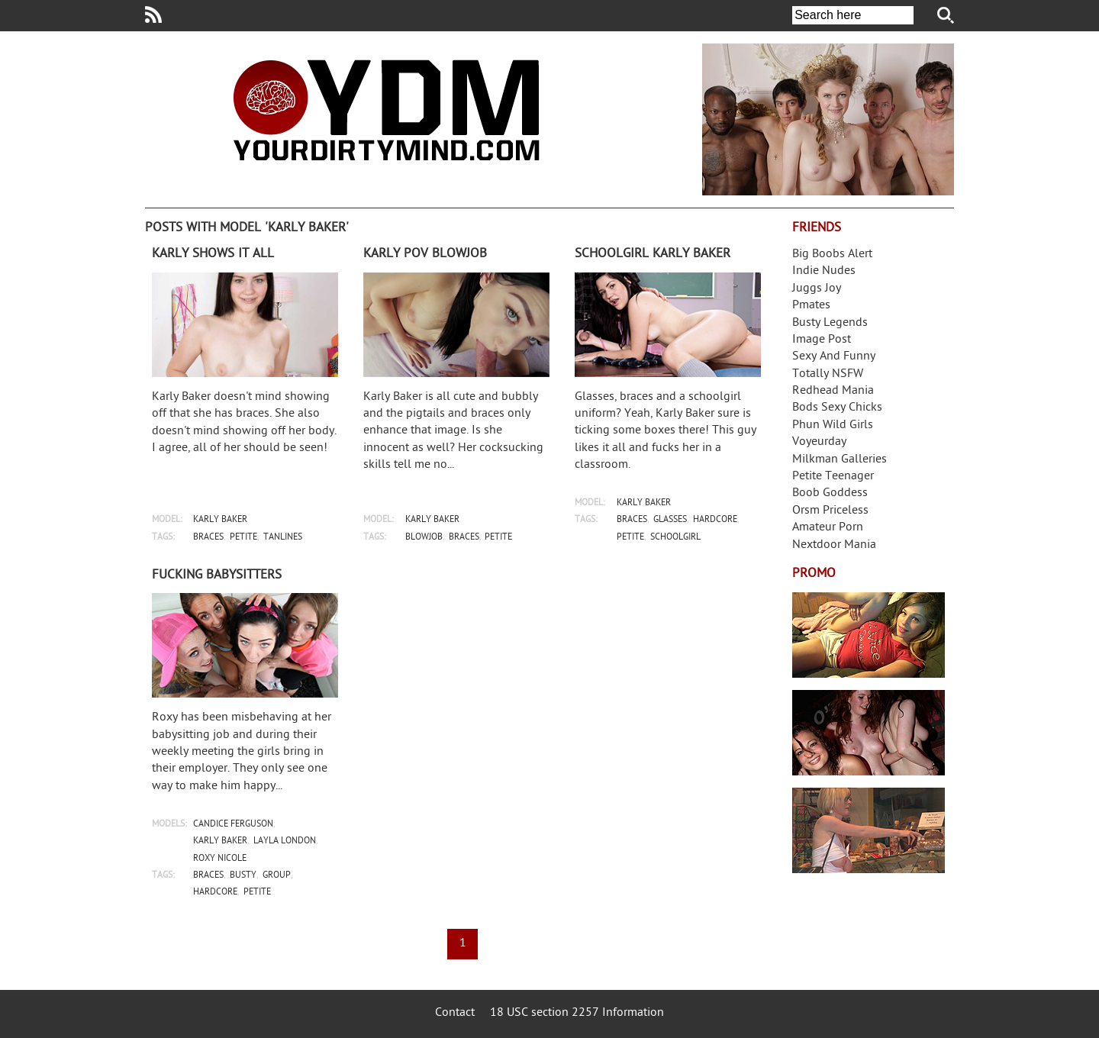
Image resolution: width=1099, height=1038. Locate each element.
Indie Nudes (824, 271)
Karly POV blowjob (425, 254)
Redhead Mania (833, 391)
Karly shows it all (213, 254)
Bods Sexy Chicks (837, 408)
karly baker (220, 520)
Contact (455, 1013)
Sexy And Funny (833, 357)
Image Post (821, 340)
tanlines (282, 537)
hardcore (715, 520)
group (277, 876)
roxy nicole (220, 859)
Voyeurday (819, 442)
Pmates (811, 306)
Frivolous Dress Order (868, 830)
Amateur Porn (827, 528)
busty (243, 876)
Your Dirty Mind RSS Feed (153, 14)
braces (208, 537)
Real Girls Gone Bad (868, 732)
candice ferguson (233, 824)
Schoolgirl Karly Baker (652, 254)
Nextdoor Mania (834, 545)
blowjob (424, 537)
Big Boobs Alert (832, 255)
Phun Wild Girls (832, 425)
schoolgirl (675, 537)
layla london (284, 841)
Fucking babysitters (217, 575)
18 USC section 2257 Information (577, 1013)
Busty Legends (830, 323)
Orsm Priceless (830, 511)
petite (243, 537)
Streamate (868, 635)
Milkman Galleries (839, 460)
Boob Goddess (830, 493)
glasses (670, 520)
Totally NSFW (827, 374)
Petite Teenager (833, 477)
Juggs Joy (816, 289)
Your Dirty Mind (386, 110)
